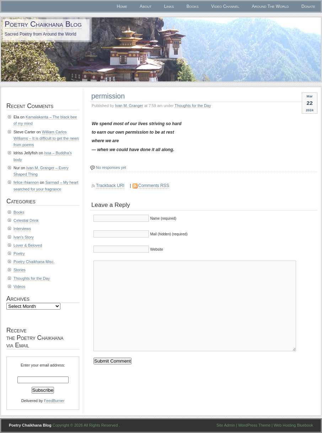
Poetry (19, 253)
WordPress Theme (254, 425)
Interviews (22, 228)
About (145, 6)
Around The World (270, 6)
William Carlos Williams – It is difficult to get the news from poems (46, 138)
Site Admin (225, 425)
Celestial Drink (26, 220)
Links (169, 6)
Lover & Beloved (28, 245)
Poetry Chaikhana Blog (43, 24)
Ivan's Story (24, 237)
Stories (20, 270)
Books (193, 6)
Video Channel (225, 6)
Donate (308, 6)
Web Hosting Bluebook (293, 425)
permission (108, 96)
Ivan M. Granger (129, 105)
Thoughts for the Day (193, 105)
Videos (19, 286)
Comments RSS (153, 185)
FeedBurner (54, 401)
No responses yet (111, 167)
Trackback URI (110, 185)
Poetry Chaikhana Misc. (34, 262)
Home (122, 6)
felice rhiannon (26, 182)
